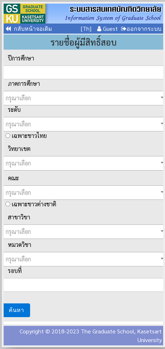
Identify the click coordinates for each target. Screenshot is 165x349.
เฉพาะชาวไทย (26, 135)
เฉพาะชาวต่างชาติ (30, 204)
